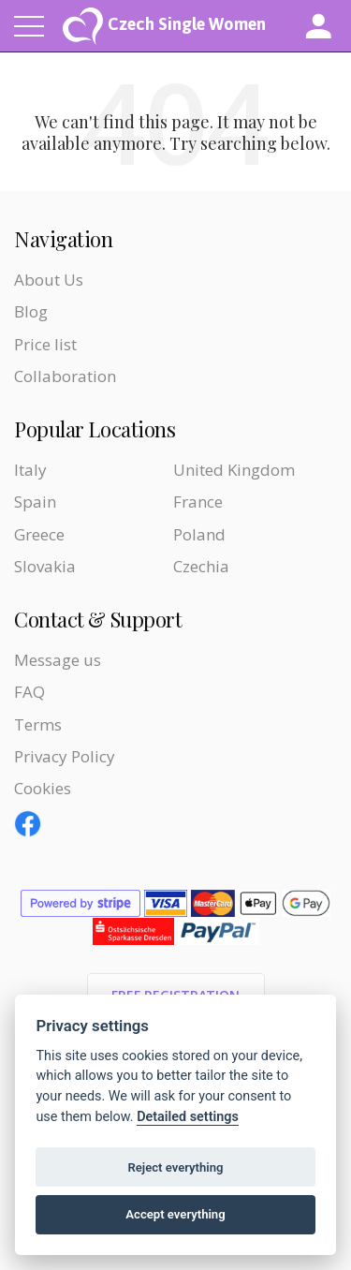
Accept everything (175, 1214)
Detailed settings (188, 1117)
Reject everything (175, 1167)
